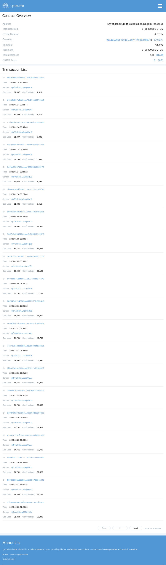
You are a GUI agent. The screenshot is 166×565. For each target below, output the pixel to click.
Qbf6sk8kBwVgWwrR (21, 85)
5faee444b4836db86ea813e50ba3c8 (25, 492)
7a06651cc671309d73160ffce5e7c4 (25, 382)
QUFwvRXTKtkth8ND (21, 304)
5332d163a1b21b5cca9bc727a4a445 (25, 470)
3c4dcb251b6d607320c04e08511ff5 (25, 251)
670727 (158, 39)
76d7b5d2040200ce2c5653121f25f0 (25, 229)
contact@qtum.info (19, 544)
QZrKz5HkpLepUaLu (21, 217)
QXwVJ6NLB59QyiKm (21, 502)
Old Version (9, 549)
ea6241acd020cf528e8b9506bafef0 (25, 141)
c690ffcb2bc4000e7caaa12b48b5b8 (25, 317)
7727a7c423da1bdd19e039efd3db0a (25, 339)
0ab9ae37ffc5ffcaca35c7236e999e (25, 448)
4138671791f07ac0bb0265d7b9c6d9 (25, 426)
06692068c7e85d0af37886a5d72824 (25, 76)
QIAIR (159, 53)
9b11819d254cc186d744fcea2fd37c (129, 39)
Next (136, 518)
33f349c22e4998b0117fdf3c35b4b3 (25, 295)
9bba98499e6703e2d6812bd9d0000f (25, 361)
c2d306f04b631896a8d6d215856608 (25, 119)
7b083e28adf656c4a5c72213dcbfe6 (25, 185)
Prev (104, 518)
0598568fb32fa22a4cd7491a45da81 (25, 207)
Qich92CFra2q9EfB (21, 261)
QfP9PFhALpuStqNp (21, 239)
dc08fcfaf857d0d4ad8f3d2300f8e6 (25, 404)
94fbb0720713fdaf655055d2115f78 (25, 163)
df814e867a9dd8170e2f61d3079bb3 (25, 98)
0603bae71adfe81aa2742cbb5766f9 (25, 273)
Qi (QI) (158, 58)
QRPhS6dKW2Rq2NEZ (21, 173)
